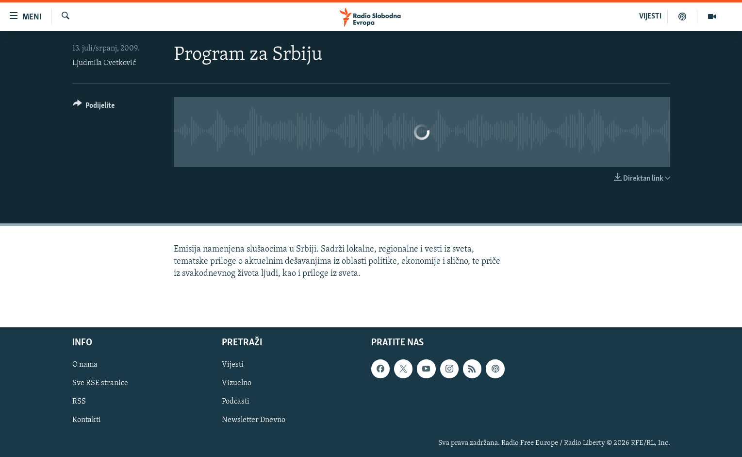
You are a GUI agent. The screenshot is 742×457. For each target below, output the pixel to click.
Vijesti (233, 365)
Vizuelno (236, 384)
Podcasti (235, 402)
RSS (79, 402)
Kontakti (86, 420)
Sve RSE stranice (100, 384)
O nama (85, 365)
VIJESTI (650, 16)
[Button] (94, 107)
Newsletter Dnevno (253, 420)
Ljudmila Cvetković (104, 63)
